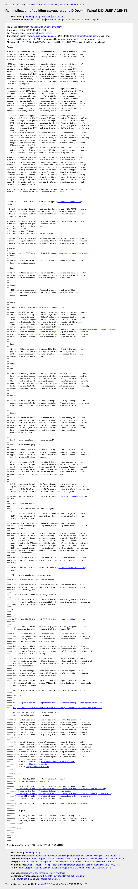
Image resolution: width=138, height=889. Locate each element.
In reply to (70, 20)
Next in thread (83, 20)
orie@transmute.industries (83, 36)
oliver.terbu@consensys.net (21, 39)
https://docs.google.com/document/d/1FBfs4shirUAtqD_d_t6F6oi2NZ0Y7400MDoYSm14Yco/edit (57, 708)
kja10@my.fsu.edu (77, 803)
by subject (69, 876)
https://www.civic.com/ (37, 767)
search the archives (50, 879)
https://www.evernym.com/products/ (58, 762)
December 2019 (76, 5)
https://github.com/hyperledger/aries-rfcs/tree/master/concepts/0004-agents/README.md (57, 703)
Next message (38, 20)
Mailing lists (24, 5)
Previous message (55, 20)
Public (35, 5)
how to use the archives (28, 879)
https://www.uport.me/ (37, 759)
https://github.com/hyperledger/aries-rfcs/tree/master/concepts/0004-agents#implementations (63, 794)
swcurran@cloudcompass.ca (42, 36)
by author (79, 876)
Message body (33, 16)
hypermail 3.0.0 (42, 884)
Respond (46, 16)
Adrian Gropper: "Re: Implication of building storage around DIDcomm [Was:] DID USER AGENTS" (73, 856)
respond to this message (36, 873)
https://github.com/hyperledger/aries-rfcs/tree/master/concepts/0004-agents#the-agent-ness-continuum (63, 329)
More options (58, 16)
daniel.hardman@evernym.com (46, 27)
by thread (58, 876)
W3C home (10, 5)
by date (48, 876)
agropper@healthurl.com (39, 33)
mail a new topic (57, 873)
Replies (95, 20)
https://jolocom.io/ (38, 764)
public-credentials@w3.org (53, 5)
